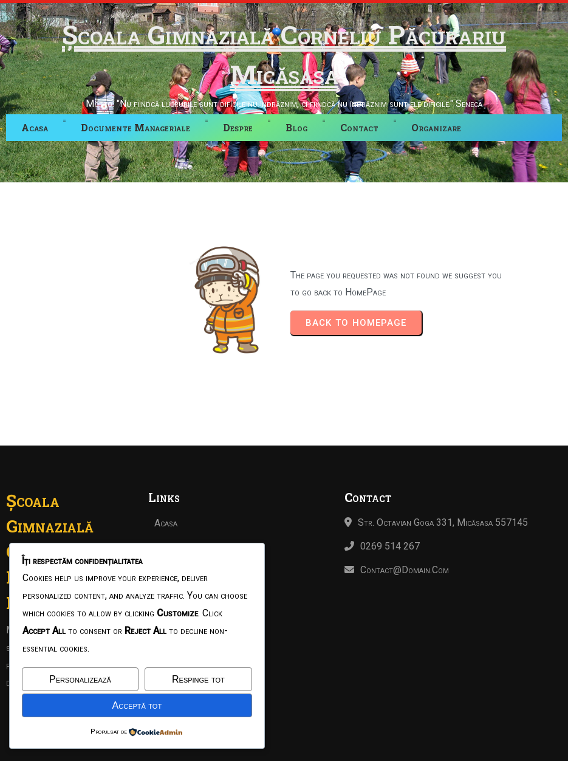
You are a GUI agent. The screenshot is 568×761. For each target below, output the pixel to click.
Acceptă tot (137, 705)
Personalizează (80, 679)
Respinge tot (198, 679)
